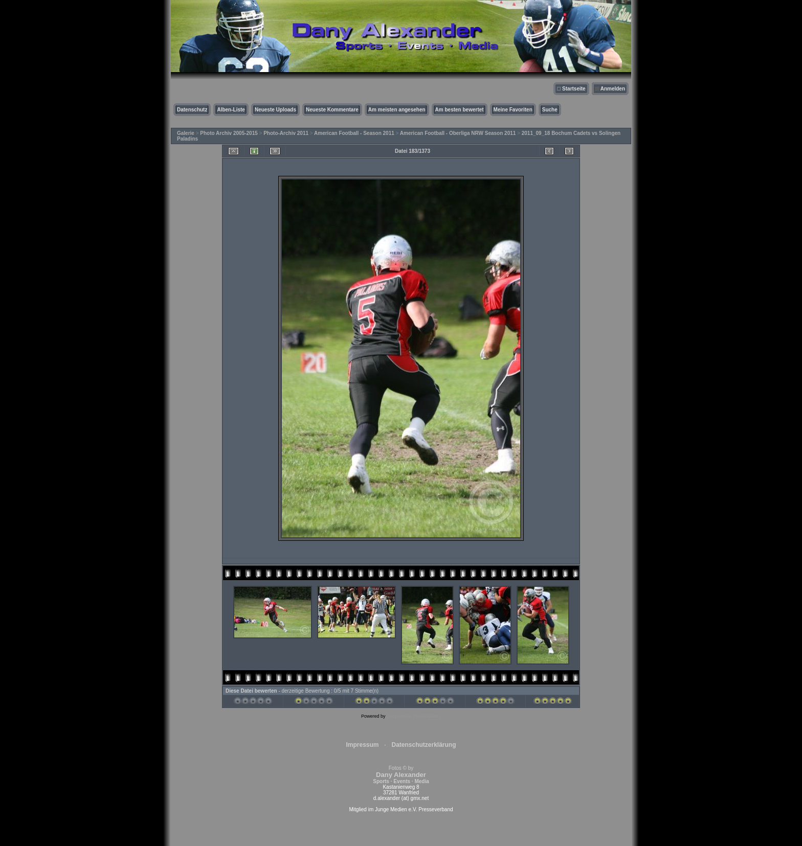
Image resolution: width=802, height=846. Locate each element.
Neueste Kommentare (332, 109)
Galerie (185, 133)
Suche (550, 109)
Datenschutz (192, 109)
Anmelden (612, 89)
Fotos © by (401, 774)
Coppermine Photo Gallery (414, 716)
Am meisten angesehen (397, 109)
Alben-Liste (230, 109)
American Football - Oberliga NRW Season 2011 (458, 133)
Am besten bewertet (459, 109)
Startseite (574, 89)
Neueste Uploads (275, 109)
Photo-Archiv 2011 (285, 133)
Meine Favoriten (513, 109)
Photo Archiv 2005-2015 (228, 133)
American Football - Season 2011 (354, 133)
